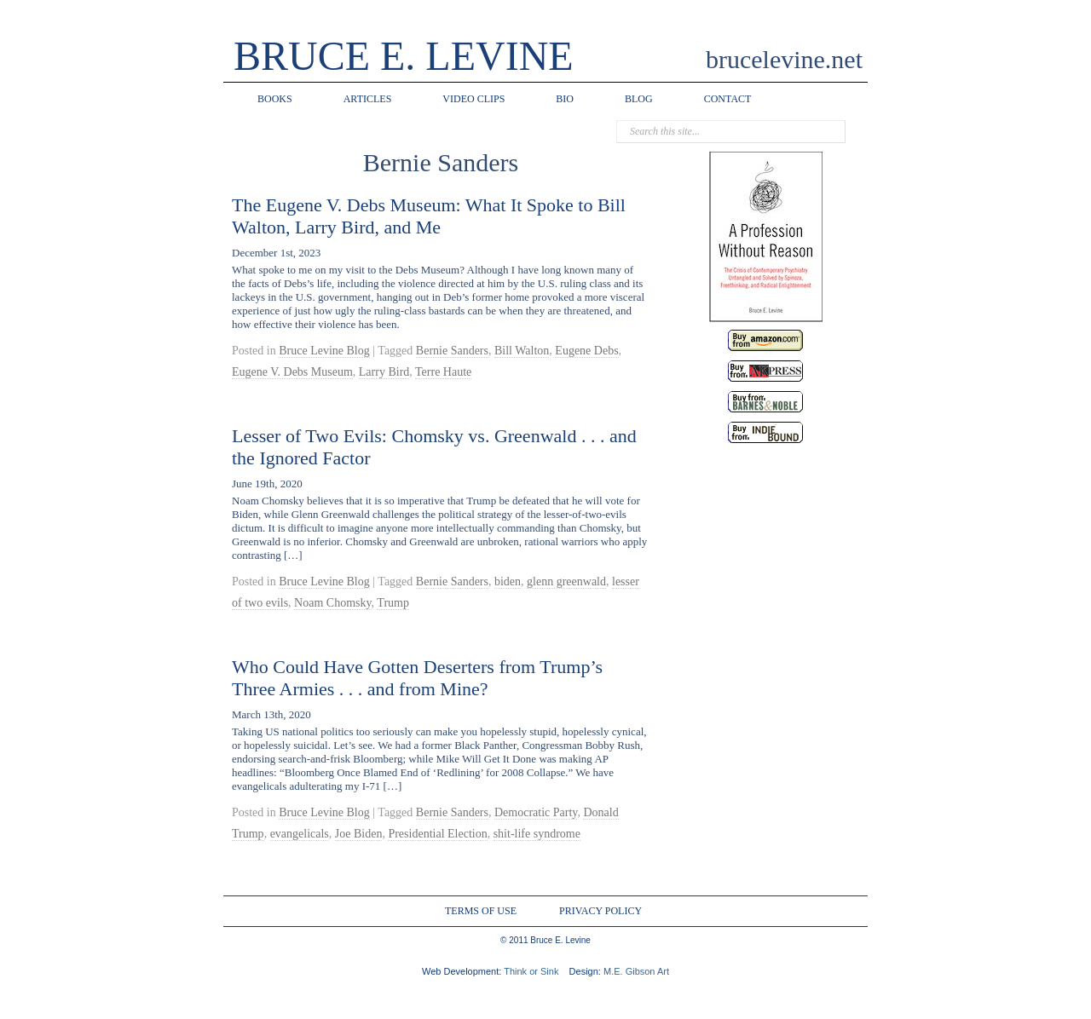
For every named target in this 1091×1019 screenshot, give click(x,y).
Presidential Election (437, 833)
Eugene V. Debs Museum (292, 372)
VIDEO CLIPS (473, 99)
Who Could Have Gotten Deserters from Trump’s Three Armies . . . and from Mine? (417, 677)
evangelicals (299, 833)
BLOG (639, 99)
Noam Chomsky (332, 602)
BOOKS (274, 99)
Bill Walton (521, 350)
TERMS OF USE (481, 911)
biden (507, 581)
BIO (565, 99)
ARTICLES (367, 99)
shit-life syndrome (537, 833)
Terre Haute (443, 372)
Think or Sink (531, 971)
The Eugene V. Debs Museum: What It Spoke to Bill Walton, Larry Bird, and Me (429, 216)
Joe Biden (359, 833)
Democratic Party (535, 812)
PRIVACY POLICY (600, 911)
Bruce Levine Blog (324, 350)
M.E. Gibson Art (636, 971)
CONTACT (728, 99)
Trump (393, 602)
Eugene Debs (586, 350)
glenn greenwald (566, 581)
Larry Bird (384, 372)
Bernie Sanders (452, 350)
